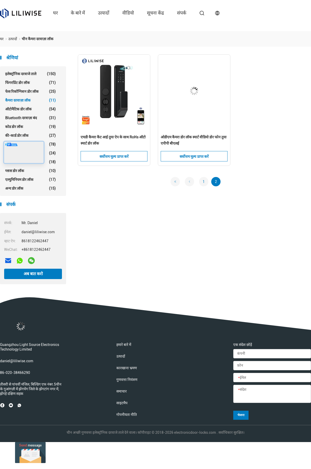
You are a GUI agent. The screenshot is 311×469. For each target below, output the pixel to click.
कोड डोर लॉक (30, 126)
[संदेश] (272, 394)
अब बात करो (33, 273)
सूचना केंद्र (155, 13)
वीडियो (128, 13)
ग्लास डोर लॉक (30, 170)
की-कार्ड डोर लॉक (30, 135)
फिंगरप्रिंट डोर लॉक (30, 82)
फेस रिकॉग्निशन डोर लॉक (30, 91)
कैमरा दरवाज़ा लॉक (30, 100)
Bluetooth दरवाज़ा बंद (30, 118)
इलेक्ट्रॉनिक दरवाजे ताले (30, 74)
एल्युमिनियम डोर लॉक (30, 179)
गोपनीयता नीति (126, 415)
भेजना (240, 415)
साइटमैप (122, 403)
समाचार (121, 391)
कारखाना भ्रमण (126, 368)
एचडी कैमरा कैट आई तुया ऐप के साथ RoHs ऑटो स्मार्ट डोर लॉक (113, 140)
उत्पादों (103, 13)
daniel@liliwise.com (16, 361)
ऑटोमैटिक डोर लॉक (30, 109)
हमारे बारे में (123, 345)
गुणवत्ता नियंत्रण (126, 380)
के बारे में (78, 13)
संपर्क (181, 13)
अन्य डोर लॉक (30, 188)
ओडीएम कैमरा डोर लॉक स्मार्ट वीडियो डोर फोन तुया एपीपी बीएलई (194, 140)
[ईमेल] (272, 377)
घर (55, 13)
